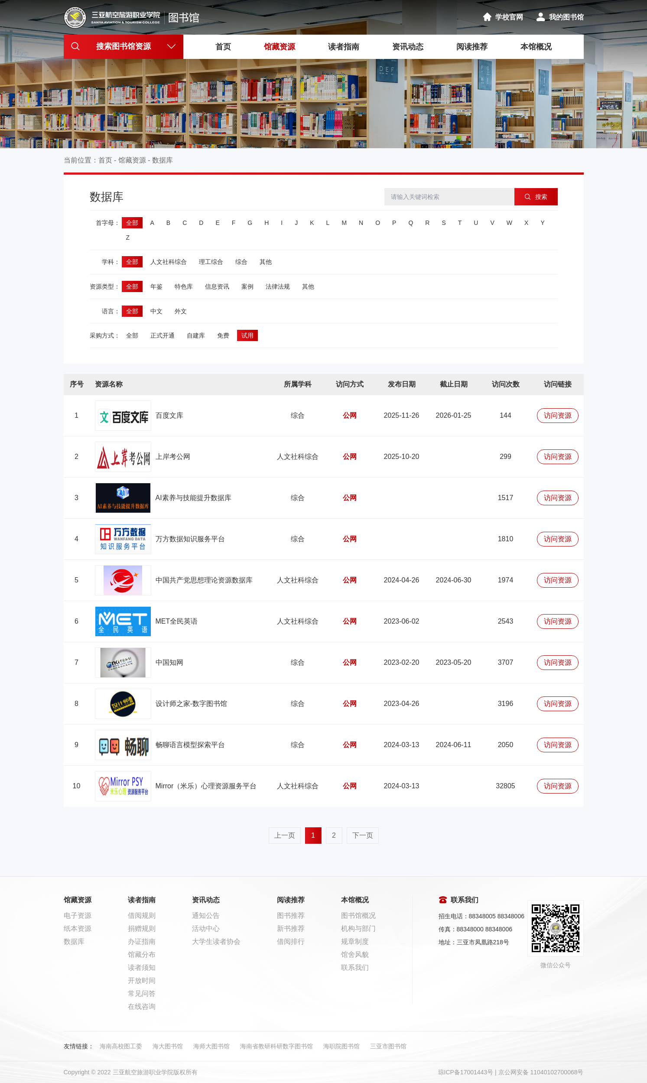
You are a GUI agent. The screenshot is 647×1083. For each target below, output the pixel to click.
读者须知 (142, 967)
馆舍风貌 (355, 954)
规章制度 (355, 941)
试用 (247, 335)
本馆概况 (536, 46)
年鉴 (156, 286)
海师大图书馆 (211, 1046)
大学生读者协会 (216, 941)
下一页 (362, 835)
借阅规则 (142, 915)
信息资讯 (217, 286)
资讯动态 (407, 46)
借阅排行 (291, 941)
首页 (223, 46)
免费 (223, 335)
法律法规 (278, 286)
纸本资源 (77, 928)
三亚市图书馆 (388, 1046)
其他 (266, 261)
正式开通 (162, 335)
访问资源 (558, 415)
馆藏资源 (279, 46)
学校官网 (502, 17)
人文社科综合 (168, 261)
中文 (156, 311)
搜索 (535, 196)
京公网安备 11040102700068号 (541, 1072)
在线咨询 (142, 1006)
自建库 (196, 335)
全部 (132, 222)
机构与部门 (358, 928)
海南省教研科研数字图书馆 (276, 1046)
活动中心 (206, 928)
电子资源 (77, 915)
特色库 (184, 286)
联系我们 (355, 967)
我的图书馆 (560, 17)
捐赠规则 (142, 928)
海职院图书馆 (341, 1046)
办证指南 (142, 941)
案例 (247, 286)
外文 (181, 311)
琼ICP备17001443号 (466, 1072)
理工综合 (211, 261)
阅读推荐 (472, 46)
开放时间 (142, 980)
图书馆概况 (358, 915)
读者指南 (343, 46)
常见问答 (142, 993)
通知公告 (206, 915)
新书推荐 (291, 928)
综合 (241, 261)
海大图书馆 (168, 1046)
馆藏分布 (142, 954)
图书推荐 (291, 915)
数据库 (162, 160)
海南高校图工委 (121, 1046)
